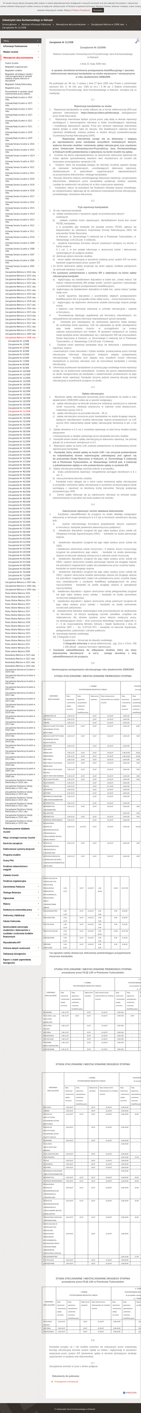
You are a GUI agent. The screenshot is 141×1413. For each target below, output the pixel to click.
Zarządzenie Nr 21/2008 (19, 404)
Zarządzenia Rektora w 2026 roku (20, 268)
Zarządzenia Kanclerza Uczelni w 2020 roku (20, 702)
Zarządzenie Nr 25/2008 (19, 418)
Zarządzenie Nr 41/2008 (19, 471)
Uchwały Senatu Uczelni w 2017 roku (19, 194)
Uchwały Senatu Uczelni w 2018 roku (19, 188)
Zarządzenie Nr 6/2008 (18, 354)
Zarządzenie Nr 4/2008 (18, 347)
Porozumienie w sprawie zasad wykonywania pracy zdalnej (19, 89)
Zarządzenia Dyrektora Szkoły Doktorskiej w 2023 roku (18, 795)
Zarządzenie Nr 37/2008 (19, 458)
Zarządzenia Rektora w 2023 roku (20, 279)
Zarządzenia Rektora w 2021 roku (20, 287)
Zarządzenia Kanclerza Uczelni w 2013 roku (20, 743)
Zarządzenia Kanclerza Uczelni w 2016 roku (20, 725)
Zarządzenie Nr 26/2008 (19, 421)
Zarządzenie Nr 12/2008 (19, 374)
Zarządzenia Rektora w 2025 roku (20, 272)
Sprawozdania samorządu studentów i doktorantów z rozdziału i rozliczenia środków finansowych (18, 928)
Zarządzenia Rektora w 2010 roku (20, 327)
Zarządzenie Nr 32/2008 (19, 441)
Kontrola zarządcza (12, 840)
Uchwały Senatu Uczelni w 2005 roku (19, 264)
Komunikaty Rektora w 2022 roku (20, 655)
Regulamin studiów (13, 67)
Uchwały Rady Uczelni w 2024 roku (18, 106)
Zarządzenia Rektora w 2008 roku (107, 24)
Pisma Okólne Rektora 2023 (17, 600)
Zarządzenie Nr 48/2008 (19, 495)
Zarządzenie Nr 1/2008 (18, 337)
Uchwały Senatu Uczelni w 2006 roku (19, 258)
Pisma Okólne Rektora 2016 (17, 626)
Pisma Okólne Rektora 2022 (17, 604)
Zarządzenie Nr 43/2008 (19, 478)
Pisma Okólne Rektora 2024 (17, 597)
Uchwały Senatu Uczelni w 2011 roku (19, 229)
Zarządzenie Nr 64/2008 (19, 548)
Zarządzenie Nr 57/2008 (19, 525)
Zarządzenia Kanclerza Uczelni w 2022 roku (20, 690)
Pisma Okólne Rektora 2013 (17, 637)
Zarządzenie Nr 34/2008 (19, 448)
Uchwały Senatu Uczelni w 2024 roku (19, 153)
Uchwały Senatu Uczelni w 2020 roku (19, 176)
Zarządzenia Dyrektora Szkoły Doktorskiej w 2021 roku (18, 807)
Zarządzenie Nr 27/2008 (19, 424)
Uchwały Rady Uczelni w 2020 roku (18, 130)
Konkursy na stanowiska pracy (17, 906)
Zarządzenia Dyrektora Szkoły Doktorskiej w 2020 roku (18, 813)
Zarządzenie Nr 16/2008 (19, 388)
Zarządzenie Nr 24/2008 (19, 414)
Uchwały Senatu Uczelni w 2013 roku (19, 217)
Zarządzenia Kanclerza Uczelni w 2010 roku (20, 760)
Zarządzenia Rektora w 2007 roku (20, 579)
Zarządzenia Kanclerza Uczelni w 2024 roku (20, 679)
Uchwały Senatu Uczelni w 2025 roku (19, 147)
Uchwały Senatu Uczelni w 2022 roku (19, 165)
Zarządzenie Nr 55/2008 (19, 518)
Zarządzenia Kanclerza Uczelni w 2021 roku (20, 696)
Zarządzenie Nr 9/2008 (18, 364)
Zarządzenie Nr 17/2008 (19, 391)
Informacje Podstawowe (15, 42)
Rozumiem (97, 10)
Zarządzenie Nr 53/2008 (19, 511)
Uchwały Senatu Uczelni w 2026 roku (19, 141)
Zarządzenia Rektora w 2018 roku (20, 298)
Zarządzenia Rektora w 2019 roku (20, 294)
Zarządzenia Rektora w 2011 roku (20, 323)
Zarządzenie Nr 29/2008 (19, 431)
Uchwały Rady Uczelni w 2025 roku (18, 101)
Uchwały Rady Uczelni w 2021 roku (18, 124)
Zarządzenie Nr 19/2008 (19, 398)
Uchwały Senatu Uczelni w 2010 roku (19, 234)
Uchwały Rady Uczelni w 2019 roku (18, 135)
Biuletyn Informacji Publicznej (36, 24)
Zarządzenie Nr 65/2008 (19, 552)
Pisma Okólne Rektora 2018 (17, 619)
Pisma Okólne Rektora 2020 (17, 611)
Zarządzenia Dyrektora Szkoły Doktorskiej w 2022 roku (18, 801)
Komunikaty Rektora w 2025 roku (20, 651)
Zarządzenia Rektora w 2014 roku (20, 312)
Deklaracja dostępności (14, 950)
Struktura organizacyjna (14, 877)
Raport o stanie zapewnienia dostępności (17, 958)
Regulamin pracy (12, 84)
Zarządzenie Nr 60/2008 (19, 535)
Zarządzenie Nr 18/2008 (19, 394)
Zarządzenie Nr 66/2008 (19, 555)
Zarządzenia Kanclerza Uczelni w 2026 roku (20, 667)
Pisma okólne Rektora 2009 (17, 648)
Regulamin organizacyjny (16, 63)
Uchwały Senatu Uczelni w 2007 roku (19, 252)
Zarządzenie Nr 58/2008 (19, 528)
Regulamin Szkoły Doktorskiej (18, 81)
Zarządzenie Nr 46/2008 (19, 488)
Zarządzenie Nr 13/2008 (19, 378)
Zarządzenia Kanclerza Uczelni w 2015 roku (20, 731)
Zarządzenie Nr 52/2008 (19, 508)
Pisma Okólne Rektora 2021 (17, 608)
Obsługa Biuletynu (12, 889)
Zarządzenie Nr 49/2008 (19, 498)
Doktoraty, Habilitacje (14, 912)
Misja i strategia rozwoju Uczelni (19, 834)
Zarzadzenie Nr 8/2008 (18, 361)
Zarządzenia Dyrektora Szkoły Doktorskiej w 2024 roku (18, 789)
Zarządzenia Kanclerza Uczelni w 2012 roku (20, 748)
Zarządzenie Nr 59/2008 (19, 532)
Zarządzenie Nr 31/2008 (19, 438)
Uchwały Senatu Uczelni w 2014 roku (19, 211)
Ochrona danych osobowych (16, 944)
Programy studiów (12, 851)
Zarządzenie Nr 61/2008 (19, 538)
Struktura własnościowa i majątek (15, 864)
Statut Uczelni (11, 60)
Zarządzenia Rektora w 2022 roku (20, 283)
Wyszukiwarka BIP (12, 939)
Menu (6, 37)
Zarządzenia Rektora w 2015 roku (20, 308)
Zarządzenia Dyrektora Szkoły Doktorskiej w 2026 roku (18, 778)
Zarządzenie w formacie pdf (67, 1378)
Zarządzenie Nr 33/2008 (19, 445)
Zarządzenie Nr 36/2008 (19, 455)
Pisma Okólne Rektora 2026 (17, 590)
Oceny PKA (8, 857)
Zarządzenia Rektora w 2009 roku (20, 330)
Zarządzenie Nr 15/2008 (19, 384)
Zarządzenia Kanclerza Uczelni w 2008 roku (20, 772)
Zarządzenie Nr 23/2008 (19, 411)
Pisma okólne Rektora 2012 (17, 640)
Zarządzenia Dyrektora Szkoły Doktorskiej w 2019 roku (18, 818)
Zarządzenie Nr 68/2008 (19, 562)
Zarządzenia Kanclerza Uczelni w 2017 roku (20, 719)
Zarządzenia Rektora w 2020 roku (20, 290)
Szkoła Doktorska (11, 917)
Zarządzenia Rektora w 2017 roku (20, 301)
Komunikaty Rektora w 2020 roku (20, 662)
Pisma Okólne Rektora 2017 (17, 622)
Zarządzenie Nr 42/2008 (19, 475)
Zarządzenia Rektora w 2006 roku (20, 582)
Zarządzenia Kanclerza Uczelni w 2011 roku (20, 754)
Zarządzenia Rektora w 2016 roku (20, 305)
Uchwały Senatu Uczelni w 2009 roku (19, 240)
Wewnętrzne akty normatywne (71, 24)
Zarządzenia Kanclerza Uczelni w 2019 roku (20, 708)
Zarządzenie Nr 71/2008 (19, 572)
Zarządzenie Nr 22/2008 (14, 27)
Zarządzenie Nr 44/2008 (19, 481)
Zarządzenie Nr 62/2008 (19, 542)
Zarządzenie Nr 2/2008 (18, 341)
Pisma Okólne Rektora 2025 (17, 593)
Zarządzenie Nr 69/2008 (19, 565)
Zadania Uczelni (10, 871)
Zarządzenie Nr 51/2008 (19, 505)
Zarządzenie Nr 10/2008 (19, 368)
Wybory (6, 900)
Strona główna (9, 24)
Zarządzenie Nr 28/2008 (19, 428)
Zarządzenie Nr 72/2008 (19, 575)
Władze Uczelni (10, 48)
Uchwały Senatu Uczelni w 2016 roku (19, 200)
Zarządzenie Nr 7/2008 (18, 357)
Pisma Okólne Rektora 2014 (17, 633)
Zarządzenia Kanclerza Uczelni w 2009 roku (20, 766)
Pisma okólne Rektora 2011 (17, 644)
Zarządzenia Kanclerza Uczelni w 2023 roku (20, 684)
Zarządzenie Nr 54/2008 (19, 515)
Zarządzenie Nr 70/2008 (19, 568)
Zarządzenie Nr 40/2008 (19, 468)
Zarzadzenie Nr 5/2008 (18, 351)
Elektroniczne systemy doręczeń (19, 845)
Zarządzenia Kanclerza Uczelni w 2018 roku (20, 714)
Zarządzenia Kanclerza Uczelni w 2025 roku (20, 673)
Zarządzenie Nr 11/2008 (19, 371)
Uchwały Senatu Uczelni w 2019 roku (19, 182)
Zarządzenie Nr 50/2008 (19, 501)
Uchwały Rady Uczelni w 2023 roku (18, 112)
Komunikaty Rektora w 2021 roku (20, 659)
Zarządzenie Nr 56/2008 (19, 522)
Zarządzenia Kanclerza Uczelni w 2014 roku (20, 737)
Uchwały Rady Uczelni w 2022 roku (18, 118)
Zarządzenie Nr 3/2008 (18, 344)
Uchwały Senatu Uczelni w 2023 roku (19, 159)
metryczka (131, 1389)
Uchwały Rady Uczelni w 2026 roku (18, 95)
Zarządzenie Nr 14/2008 (19, 381)
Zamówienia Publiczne (14, 883)
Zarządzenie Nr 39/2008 (19, 465)
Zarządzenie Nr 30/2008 (19, 434)
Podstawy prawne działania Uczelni (16, 827)
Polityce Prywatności (81, 10)
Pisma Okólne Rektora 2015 (17, 630)
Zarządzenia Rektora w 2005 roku (20, 586)
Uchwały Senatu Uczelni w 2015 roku (19, 205)
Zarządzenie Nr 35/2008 (19, 451)
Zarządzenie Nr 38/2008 (19, 461)
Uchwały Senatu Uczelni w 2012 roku (19, 223)
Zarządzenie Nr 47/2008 (19, 491)
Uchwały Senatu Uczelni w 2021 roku (19, 170)
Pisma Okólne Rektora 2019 (17, 615)
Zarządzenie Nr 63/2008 (19, 545)
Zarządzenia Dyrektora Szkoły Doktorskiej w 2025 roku (18, 783)
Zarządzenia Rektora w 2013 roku (20, 316)
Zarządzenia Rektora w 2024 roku (20, 276)
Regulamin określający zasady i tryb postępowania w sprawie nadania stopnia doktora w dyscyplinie (19, 74)
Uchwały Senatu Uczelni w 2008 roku (19, 246)
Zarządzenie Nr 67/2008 (19, 558)
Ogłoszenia (8, 894)
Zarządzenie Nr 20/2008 (19, 401)
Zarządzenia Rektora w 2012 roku (20, 319)
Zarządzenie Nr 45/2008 (19, 485)
